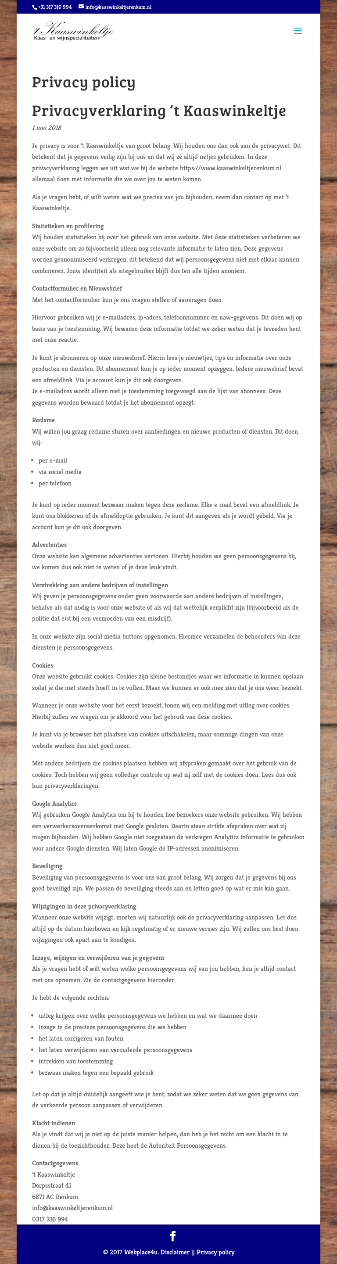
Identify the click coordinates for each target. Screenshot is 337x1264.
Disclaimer (175, 1252)
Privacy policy (215, 1252)
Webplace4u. (141, 1252)
